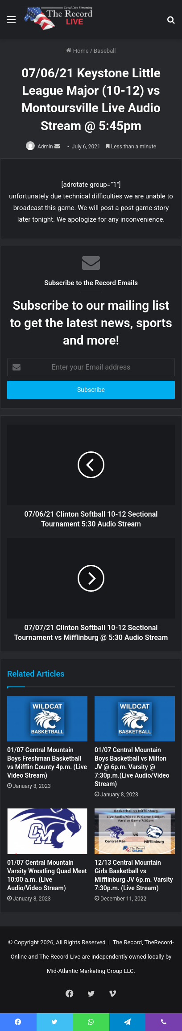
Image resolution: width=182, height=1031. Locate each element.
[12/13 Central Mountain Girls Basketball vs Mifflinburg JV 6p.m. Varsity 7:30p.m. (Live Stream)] (135, 831)
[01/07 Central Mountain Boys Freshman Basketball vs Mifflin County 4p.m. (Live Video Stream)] (47, 719)
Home (77, 50)
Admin (45, 146)
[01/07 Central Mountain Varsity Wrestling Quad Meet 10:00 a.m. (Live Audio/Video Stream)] (47, 831)
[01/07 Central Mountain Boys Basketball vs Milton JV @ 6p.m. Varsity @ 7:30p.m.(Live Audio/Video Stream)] (135, 719)
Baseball (105, 50)
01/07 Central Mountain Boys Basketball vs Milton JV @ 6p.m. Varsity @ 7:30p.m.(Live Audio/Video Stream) (132, 766)
